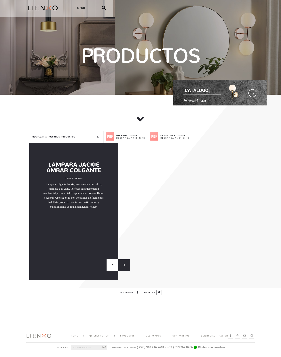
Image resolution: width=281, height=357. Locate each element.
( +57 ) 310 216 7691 (151, 347)
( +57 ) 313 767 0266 (179, 347)
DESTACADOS (153, 336)
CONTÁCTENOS (181, 336)
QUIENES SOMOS (99, 336)
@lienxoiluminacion (214, 336)
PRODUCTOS (127, 336)
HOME (74, 336)
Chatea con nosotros (209, 347)
